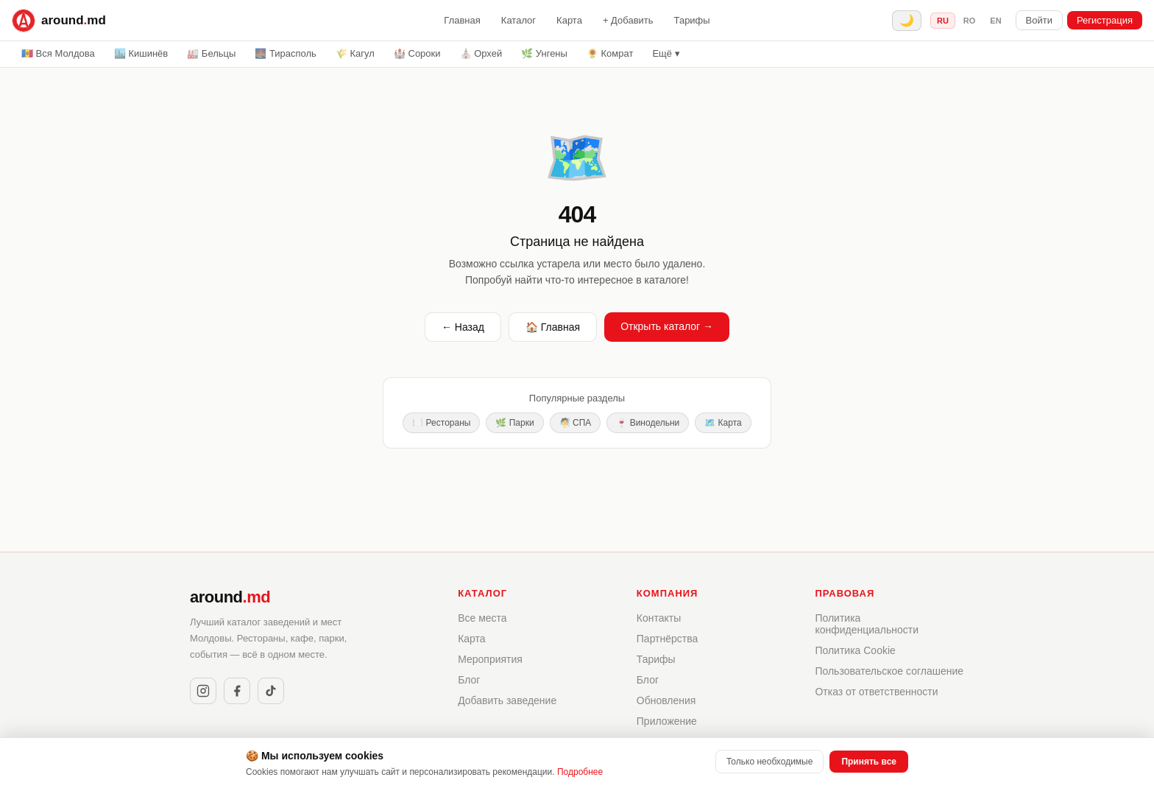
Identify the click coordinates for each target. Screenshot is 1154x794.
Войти (1039, 20)
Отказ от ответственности (876, 692)
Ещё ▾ (665, 53)
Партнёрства (667, 638)
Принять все (868, 761)
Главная (462, 20)
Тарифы (692, 20)
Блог (469, 680)
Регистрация (1105, 20)
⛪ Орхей (481, 53)
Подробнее (580, 772)
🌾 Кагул (355, 53)
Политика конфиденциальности (866, 624)
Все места (482, 618)
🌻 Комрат (610, 53)
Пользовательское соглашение (889, 671)
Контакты (659, 618)
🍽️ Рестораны (441, 423)
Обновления (666, 700)
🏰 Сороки (417, 53)
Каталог (518, 20)
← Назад (463, 327)
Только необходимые (769, 761)
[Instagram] (203, 691)
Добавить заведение (507, 700)
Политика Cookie (855, 650)
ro (969, 20)
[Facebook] (237, 691)
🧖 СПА (575, 423)
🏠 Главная (552, 327)
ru (943, 20)
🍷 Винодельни (647, 423)
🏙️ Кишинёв (141, 53)
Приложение (667, 721)
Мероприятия (490, 659)
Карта (569, 20)
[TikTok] (271, 691)
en (995, 20)
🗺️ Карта (722, 423)
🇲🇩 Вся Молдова (58, 53)
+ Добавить (628, 20)
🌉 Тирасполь (285, 53)
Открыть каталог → (666, 326)
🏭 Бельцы (211, 53)
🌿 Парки (514, 423)
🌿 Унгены (544, 53)
